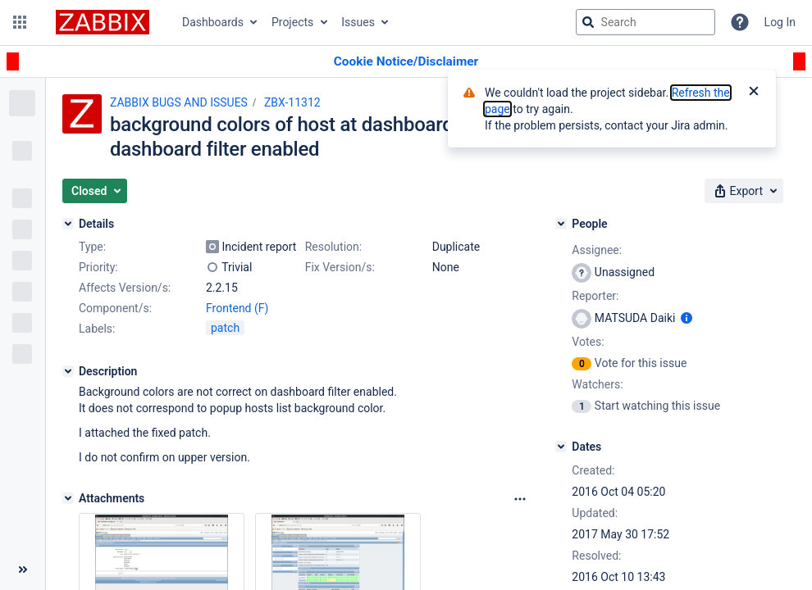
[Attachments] (68, 498)
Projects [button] (292, 22)
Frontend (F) (237, 308)
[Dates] (561, 446)
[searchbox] (645, 22)
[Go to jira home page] (102, 22)
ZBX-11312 (292, 102)
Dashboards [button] (213, 22)
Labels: (97, 328)
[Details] (68, 223)
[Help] (740, 22)
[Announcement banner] (406, 62)
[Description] (68, 371)
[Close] (754, 92)
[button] (19, 22)
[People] (561, 223)
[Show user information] (686, 317)
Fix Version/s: (340, 267)
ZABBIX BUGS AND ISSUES (179, 102)
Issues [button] (358, 22)
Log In (780, 22)
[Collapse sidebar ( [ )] (22, 569)
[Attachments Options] (520, 499)
